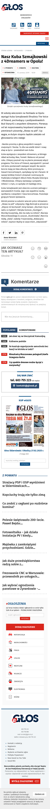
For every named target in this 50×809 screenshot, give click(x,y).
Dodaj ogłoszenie (25, 627)
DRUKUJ (45, 72)
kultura (34, 68)
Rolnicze (14, 673)
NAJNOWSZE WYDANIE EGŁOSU (34, 33)
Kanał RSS (11, 761)
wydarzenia (8, 73)
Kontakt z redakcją (15, 743)
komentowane (27, 330)
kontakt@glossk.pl (25, 385)
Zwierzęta (15, 681)
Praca (13, 650)
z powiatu (28, 50)
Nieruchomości (17, 642)
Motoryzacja (16, 634)
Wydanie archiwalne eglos (18, 752)
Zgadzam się (40, 794)
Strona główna (6, 50)
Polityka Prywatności (16, 755)
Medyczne (14, 666)
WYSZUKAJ (25, 464)
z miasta (21, 68)
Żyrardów (25, 18)
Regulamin (12, 746)
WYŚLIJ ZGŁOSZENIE (22, 781)
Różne (13, 697)
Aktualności (18, 50)
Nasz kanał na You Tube (17, 758)
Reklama (11, 749)
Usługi (13, 658)
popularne (9, 330)
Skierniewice (26, 15)
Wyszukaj (42, 43)
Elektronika (16, 689)
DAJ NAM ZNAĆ (25, 375)
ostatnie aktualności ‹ (11, 240)
